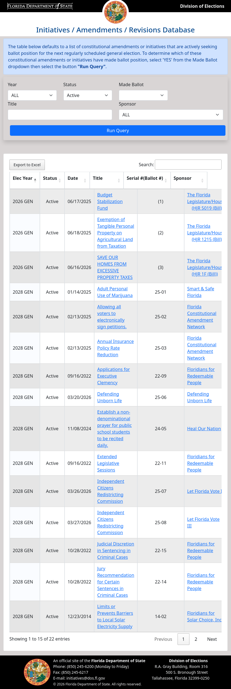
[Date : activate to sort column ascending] (79, 180)
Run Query (118, 130)
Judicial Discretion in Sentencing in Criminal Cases (115, 550)
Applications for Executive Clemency (113, 376)
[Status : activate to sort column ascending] (52, 180)
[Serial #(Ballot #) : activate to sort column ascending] (160, 180)
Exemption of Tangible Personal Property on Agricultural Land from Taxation (115, 232)
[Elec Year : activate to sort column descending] (25, 180)
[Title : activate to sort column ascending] (115, 180)
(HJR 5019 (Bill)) (207, 208)
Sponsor (127, 104)
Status (69, 84)
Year (12, 84)
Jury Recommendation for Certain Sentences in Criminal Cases (115, 581)
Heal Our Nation (204, 429)
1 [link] (183, 639)
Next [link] (212, 639)
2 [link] (196, 639)
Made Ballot (131, 84)
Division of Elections (202, 6)
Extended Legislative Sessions (108, 463)
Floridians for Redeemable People (201, 376)
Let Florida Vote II (205, 491)
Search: (180, 165)
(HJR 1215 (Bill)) (207, 239)
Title (12, 104)
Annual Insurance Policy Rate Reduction (115, 348)
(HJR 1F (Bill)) (205, 274)
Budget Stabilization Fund (110, 201)
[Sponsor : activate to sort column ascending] (206, 180)
